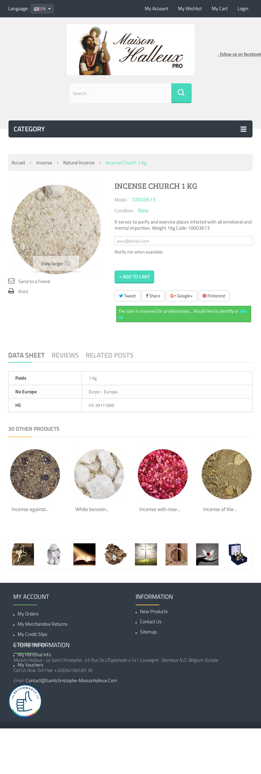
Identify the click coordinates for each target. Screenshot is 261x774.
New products (154, 613)
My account (156, 8)
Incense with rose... (159, 509)
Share (153, 295)
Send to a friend (34, 281)
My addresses (32, 644)
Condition (124, 210)
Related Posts (110, 355)
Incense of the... (220, 509)
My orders (28, 613)
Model (121, 199)
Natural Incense (78, 162)
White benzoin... (92, 509)
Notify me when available (139, 251)
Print (23, 291)
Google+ (181, 295)
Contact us (151, 623)
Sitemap (148, 634)
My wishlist (190, 8)
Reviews (65, 355)
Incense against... (30, 509)
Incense (44, 162)
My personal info (34, 654)
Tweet (127, 295)
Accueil (18, 162)
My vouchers (31, 664)
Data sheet (26, 355)
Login (243, 8)
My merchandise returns (43, 623)
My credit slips (33, 634)
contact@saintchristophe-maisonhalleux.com (71, 717)
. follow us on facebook (239, 54)
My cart (220, 8)
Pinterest (214, 295)
